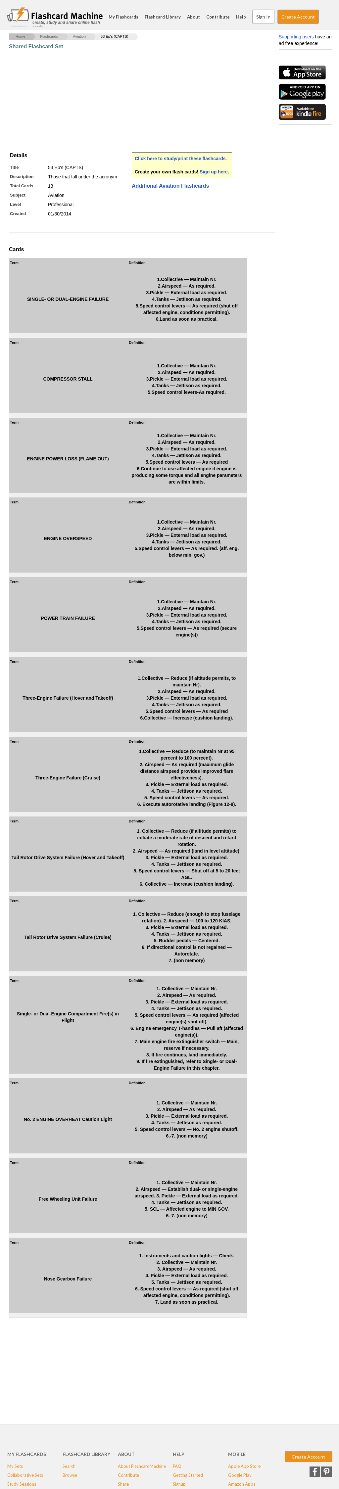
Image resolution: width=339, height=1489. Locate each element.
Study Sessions (21, 1484)
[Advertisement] (129, 101)
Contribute (218, 17)
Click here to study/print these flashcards (180, 158)
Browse (70, 1475)
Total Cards (21, 185)
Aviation (79, 36)
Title (14, 167)
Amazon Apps (241, 1484)
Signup (179, 1484)
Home (20, 36)
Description (22, 176)
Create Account (298, 17)
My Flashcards (123, 17)
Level (15, 204)
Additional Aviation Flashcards (170, 186)
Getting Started (188, 1475)
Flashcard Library (163, 17)
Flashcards (49, 36)
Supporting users (296, 36)
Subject (17, 195)
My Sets (15, 1466)
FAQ (177, 1466)
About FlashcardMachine (142, 1466)
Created (18, 213)
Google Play (240, 1475)
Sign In (263, 17)
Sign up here (214, 171)
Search (325, 16)
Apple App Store (244, 1466)
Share (123, 1484)
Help (241, 17)
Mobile (237, 1454)
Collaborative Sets (25, 1475)
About (193, 17)
